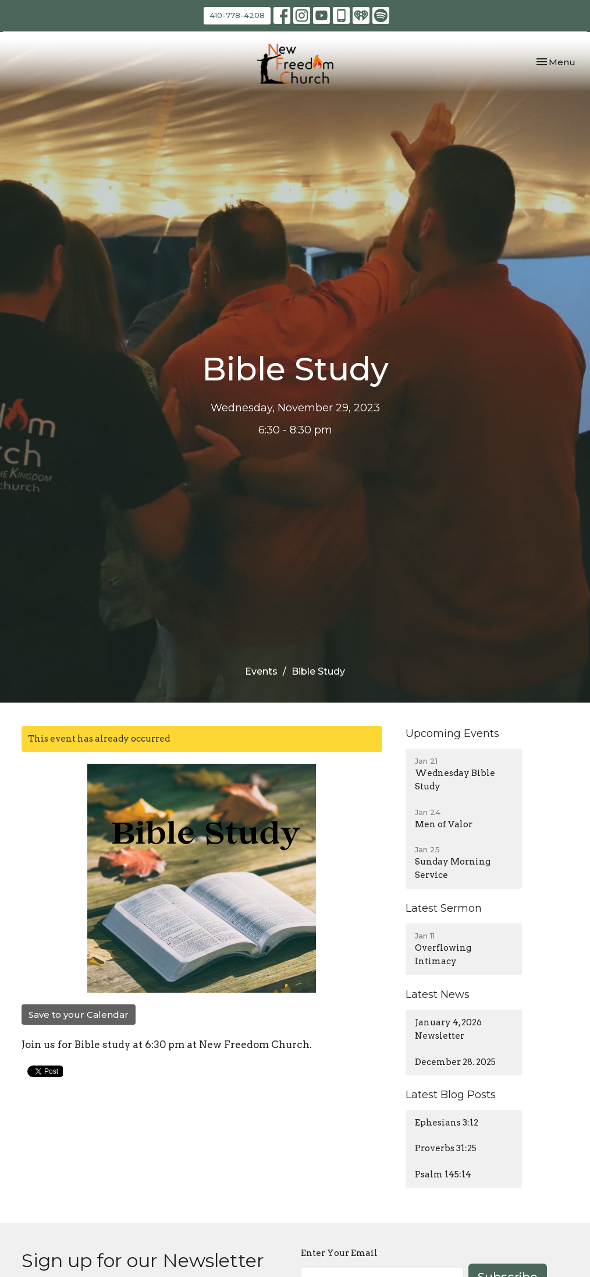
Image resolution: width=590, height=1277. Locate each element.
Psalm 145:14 (443, 1174)
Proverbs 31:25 (446, 1148)
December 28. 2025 (455, 1062)
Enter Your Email (339, 1253)
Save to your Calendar (79, 1014)
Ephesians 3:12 (446, 1122)
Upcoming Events (452, 733)
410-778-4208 (237, 15)
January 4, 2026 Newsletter (448, 1029)
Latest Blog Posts (451, 1094)
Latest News (438, 994)
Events (261, 671)
